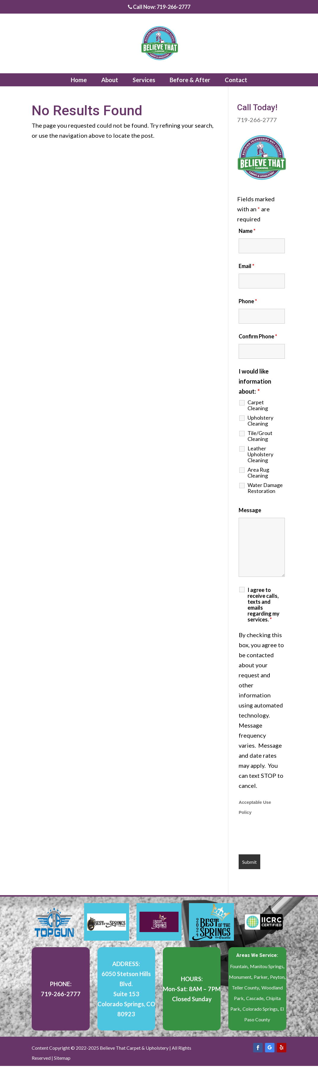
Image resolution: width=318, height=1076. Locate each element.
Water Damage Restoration (265, 488)
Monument (240, 977)
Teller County (245, 987)
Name (247, 231)
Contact (236, 79)
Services (144, 79)
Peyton (277, 977)
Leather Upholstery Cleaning (260, 454)
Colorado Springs (260, 1009)
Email (246, 266)
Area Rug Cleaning (258, 472)
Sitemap (62, 1058)
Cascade (255, 998)
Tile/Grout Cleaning (260, 436)
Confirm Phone (258, 336)
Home (79, 79)
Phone (248, 301)
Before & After (190, 79)
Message (250, 510)
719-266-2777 (257, 119)
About (109, 79)
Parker (261, 977)
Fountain (239, 966)
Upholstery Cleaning (260, 420)
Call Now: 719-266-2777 (159, 7)
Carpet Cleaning (258, 405)
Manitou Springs (266, 966)
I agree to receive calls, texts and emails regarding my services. (264, 604)
